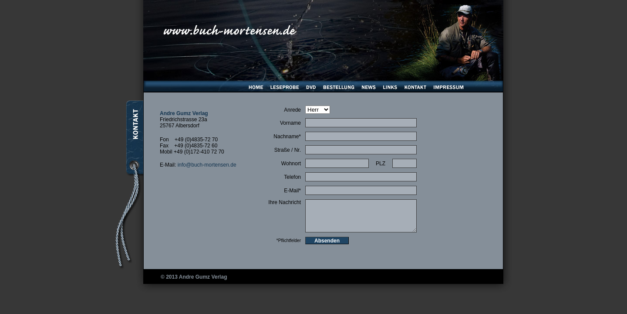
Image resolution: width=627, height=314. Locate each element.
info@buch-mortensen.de (207, 165)
